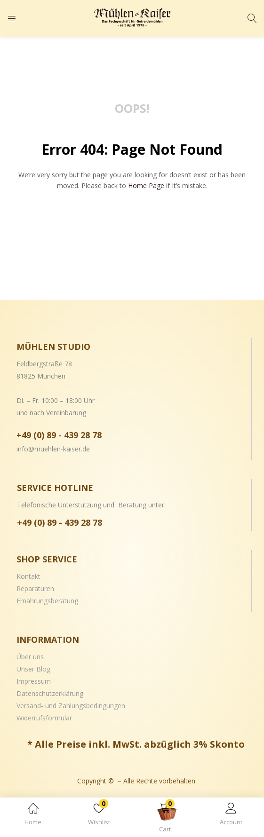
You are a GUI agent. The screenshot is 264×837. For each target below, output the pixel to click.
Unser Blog (33, 668)
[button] (165, 819)
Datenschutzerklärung (49, 693)
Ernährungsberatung (47, 600)
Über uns (30, 656)
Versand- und (37, 705)
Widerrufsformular (44, 717)
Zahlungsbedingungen (91, 705)
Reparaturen (35, 588)
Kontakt (28, 576)
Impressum (33, 681)
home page (146, 185)
